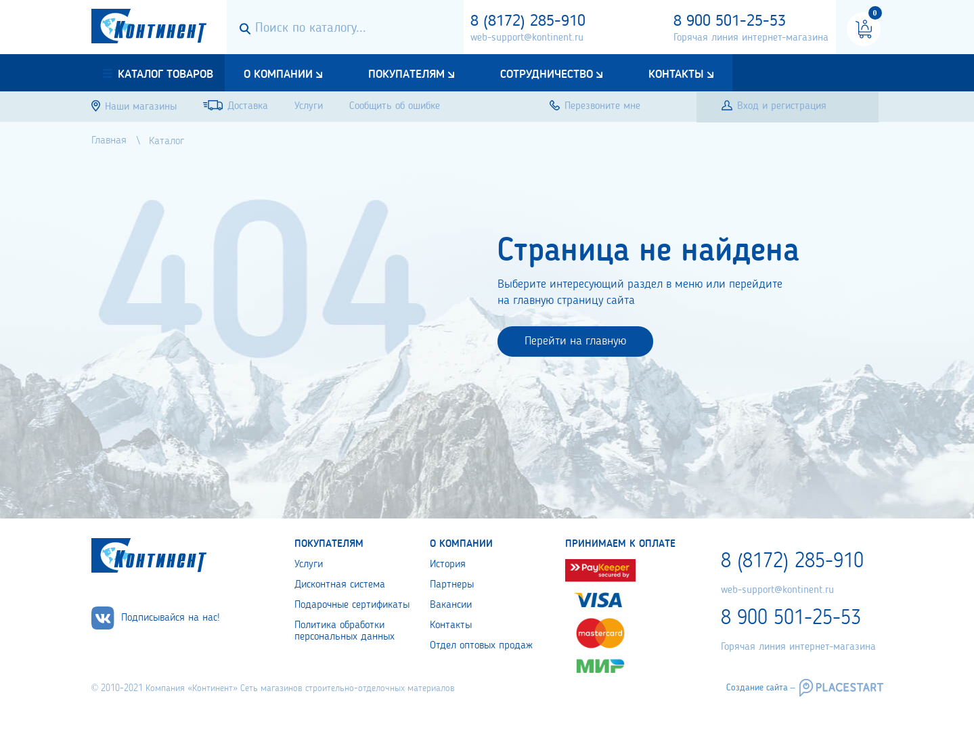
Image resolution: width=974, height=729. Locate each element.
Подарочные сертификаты (351, 605)
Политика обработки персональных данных (344, 631)
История (448, 564)
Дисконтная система (339, 584)
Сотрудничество (546, 74)
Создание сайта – (760, 687)
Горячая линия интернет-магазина (750, 37)
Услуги (308, 564)
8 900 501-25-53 (729, 22)
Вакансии (451, 605)
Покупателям (406, 74)
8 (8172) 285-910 (527, 22)
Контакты (676, 74)
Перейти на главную (575, 341)
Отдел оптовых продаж (481, 645)
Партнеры (452, 584)
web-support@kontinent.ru (526, 37)
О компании (278, 74)
